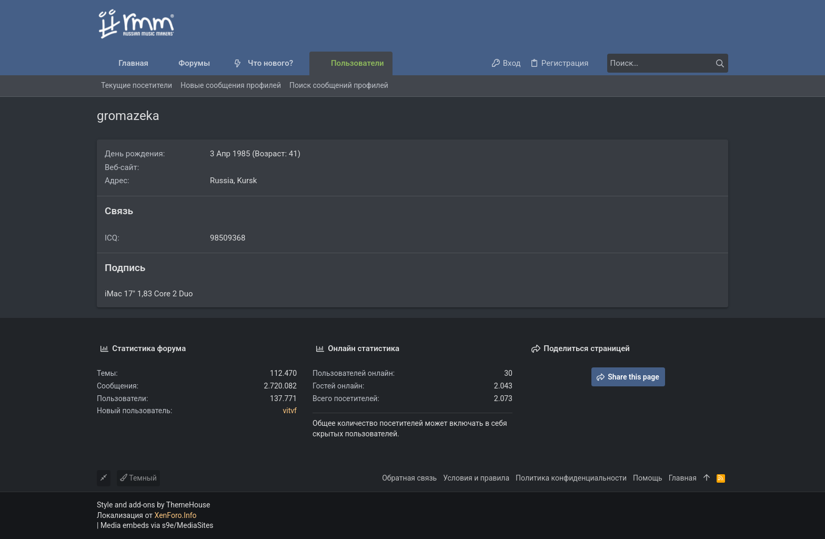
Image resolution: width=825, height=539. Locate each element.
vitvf (290, 410)
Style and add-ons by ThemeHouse (153, 505)
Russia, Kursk (233, 180)
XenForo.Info (176, 515)
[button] (218, 63)
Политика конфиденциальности (571, 478)
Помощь (647, 478)
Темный (138, 478)
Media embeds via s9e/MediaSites (157, 525)
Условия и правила (476, 478)
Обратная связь (409, 478)
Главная (683, 478)
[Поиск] (662, 63)
